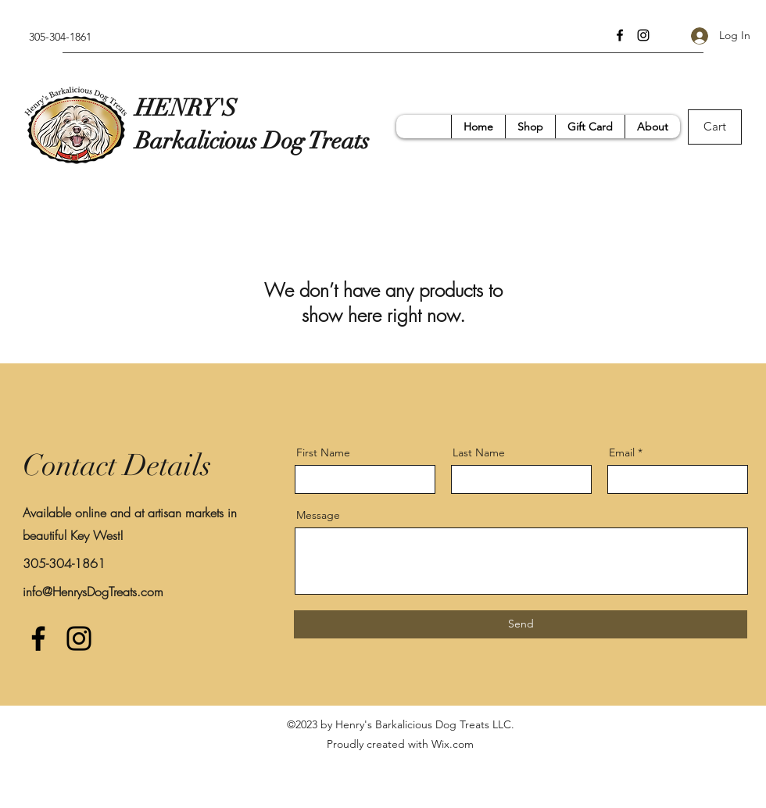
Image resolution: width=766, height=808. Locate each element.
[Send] (520, 624)
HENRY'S (186, 108)
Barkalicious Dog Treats (255, 141)
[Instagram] (643, 35)
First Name (323, 452)
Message (318, 514)
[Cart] (715, 127)
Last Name (479, 452)
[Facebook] (620, 35)
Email (622, 452)
